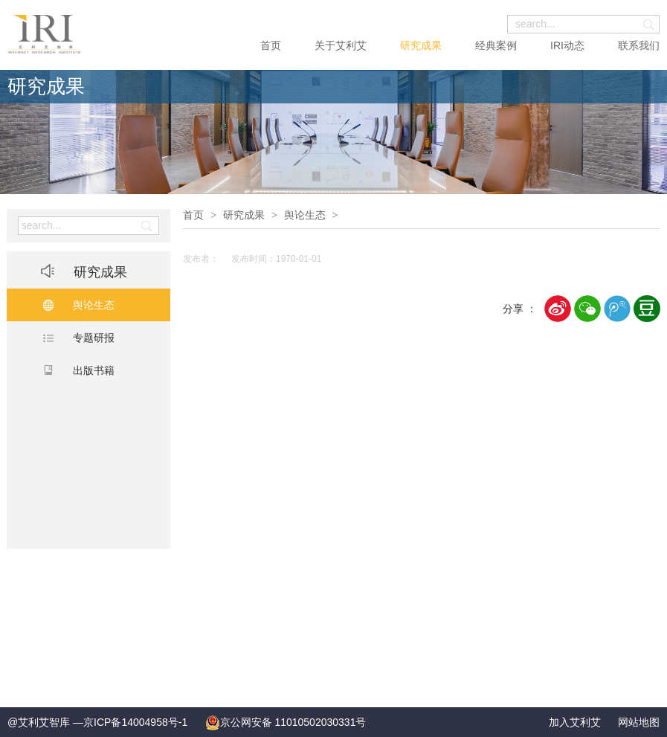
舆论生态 (305, 215)
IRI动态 (567, 45)
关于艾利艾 (341, 45)
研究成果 (421, 45)
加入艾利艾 (575, 722)
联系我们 (639, 45)
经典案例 (496, 45)
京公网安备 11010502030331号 (286, 722)
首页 (270, 45)
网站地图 (639, 722)
